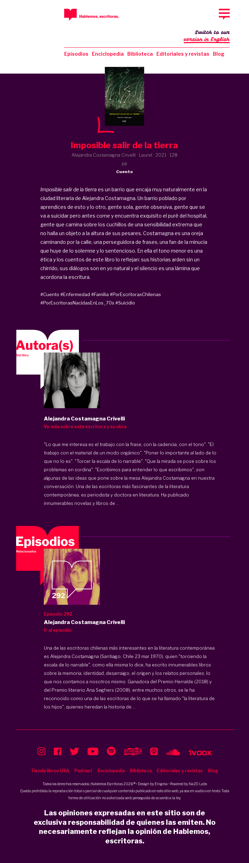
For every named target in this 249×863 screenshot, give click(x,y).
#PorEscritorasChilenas (135, 294)
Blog (218, 54)
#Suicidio (125, 303)
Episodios (76, 54)
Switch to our (207, 36)
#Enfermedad (75, 294)
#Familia (100, 294)
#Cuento (49, 294)
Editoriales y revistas (182, 54)
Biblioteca (140, 54)
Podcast (83, 770)
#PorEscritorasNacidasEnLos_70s (77, 303)
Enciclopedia (108, 54)
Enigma (161, 784)
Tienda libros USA (50, 770)
